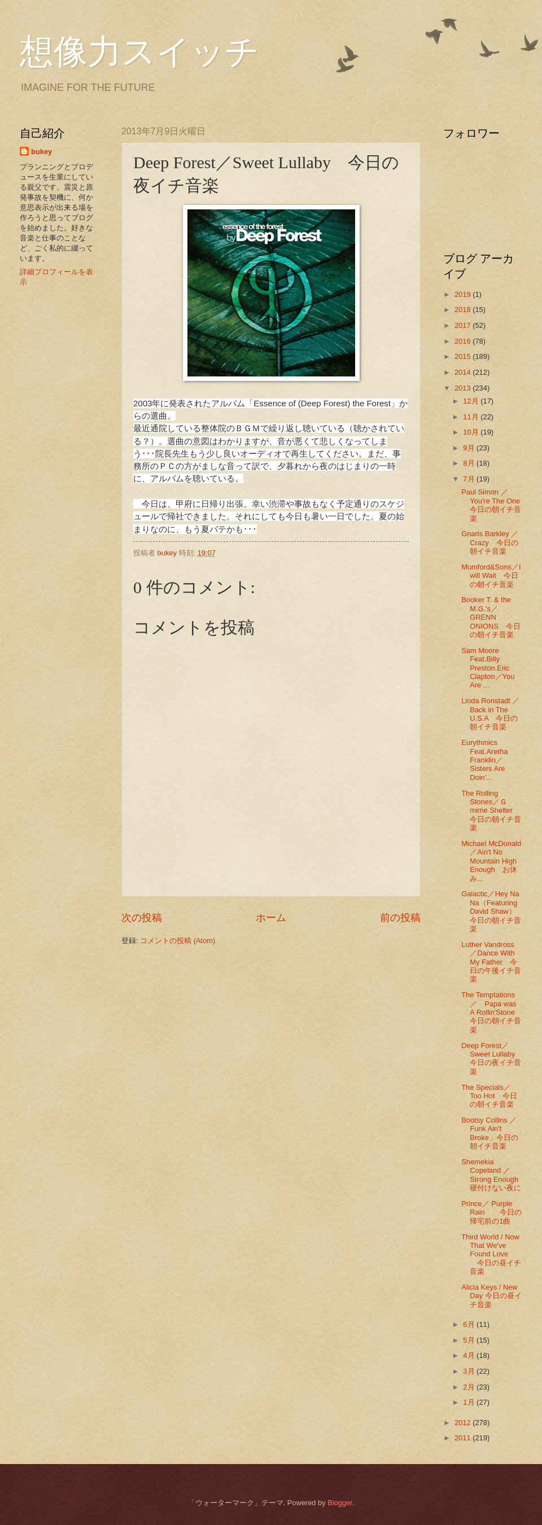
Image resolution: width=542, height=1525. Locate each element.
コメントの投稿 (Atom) (177, 940)
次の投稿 (141, 917)
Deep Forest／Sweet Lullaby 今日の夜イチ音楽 (491, 1058)
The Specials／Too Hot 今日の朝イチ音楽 (489, 1096)
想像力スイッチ (139, 52)
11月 (471, 417)
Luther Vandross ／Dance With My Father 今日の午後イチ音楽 (491, 962)
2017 (463, 325)
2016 (463, 341)
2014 (463, 372)
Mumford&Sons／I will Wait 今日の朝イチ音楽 (491, 576)
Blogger (339, 1502)
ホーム (271, 917)
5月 (470, 1340)
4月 (470, 1355)
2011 (463, 1438)
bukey (41, 151)
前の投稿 (400, 917)
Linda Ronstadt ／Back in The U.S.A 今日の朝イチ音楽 (490, 713)
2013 (463, 388)
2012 (463, 1422)
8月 (470, 463)
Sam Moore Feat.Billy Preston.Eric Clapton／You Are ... (487, 668)
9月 (470, 448)
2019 (463, 294)
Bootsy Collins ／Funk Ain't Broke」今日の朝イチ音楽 (489, 1133)
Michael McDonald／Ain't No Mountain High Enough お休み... (491, 861)
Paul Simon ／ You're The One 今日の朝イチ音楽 (494, 505)
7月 (470, 479)
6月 (470, 1324)
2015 (463, 356)
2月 (470, 1387)
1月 (470, 1402)
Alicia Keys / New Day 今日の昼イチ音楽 (491, 1296)
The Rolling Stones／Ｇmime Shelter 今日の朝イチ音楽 (491, 810)
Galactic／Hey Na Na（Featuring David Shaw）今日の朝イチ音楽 (491, 911)
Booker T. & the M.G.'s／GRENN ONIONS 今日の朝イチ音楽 (491, 617)
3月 (470, 1371)
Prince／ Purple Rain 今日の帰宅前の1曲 (491, 1212)
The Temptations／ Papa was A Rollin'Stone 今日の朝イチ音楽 (491, 1012)
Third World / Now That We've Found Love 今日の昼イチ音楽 (491, 1254)
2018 (463, 309)
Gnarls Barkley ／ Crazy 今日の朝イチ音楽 (493, 542)
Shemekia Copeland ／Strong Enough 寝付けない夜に (493, 1175)
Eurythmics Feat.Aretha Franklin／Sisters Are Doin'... (484, 760)
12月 (471, 401)
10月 (471, 432)
